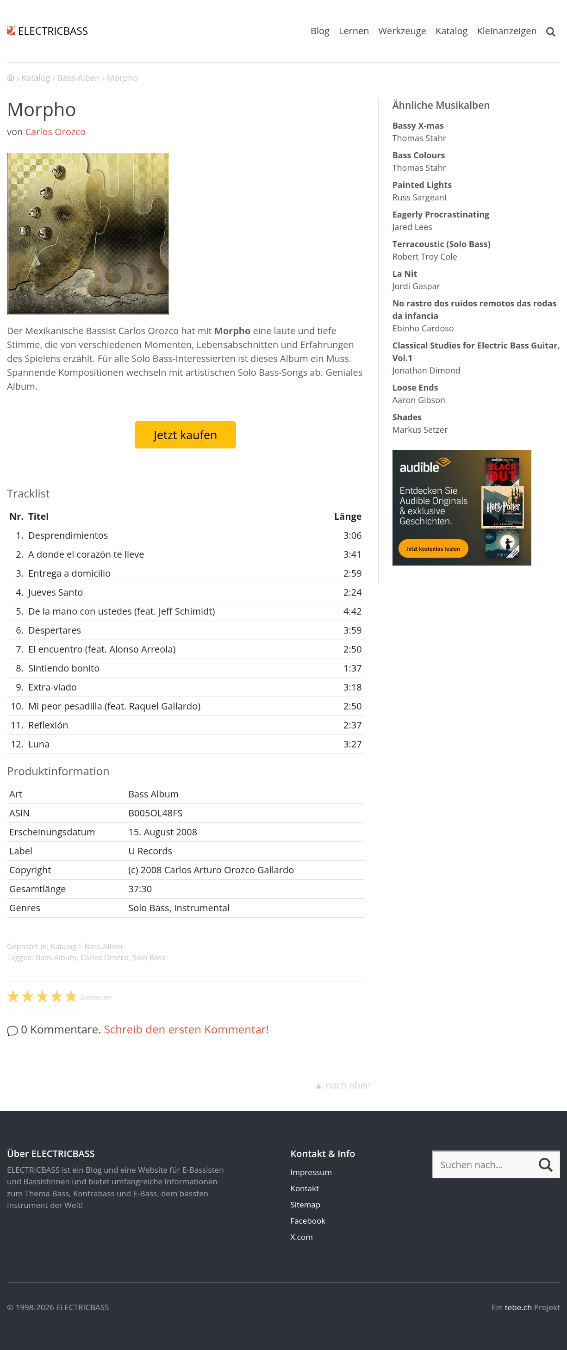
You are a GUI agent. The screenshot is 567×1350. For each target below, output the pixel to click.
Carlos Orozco (55, 131)
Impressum (311, 1172)
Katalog (452, 31)
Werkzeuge (402, 31)
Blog (320, 31)
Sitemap (305, 1204)
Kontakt (304, 1188)
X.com (301, 1237)
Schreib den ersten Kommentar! (186, 1029)
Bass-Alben (104, 946)
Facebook (307, 1220)
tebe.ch (518, 1307)
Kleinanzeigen (506, 31)
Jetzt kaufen (185, 434)
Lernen (354, 31)
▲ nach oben (342, 1085)
